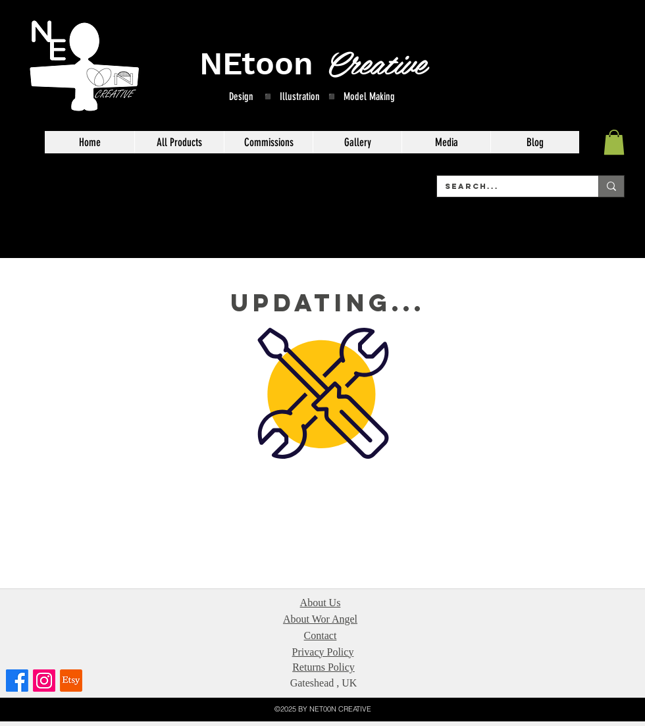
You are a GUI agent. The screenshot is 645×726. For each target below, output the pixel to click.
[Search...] (508, 186)
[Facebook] (17, 680)
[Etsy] (71, 680)
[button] (614, 142)
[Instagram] (44, 680)
